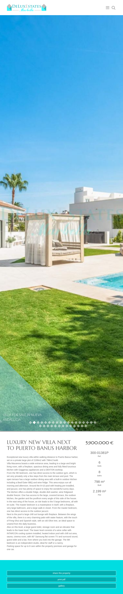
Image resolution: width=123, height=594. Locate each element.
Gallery (61, 586)
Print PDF (61, 579)
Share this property (61, 573)
